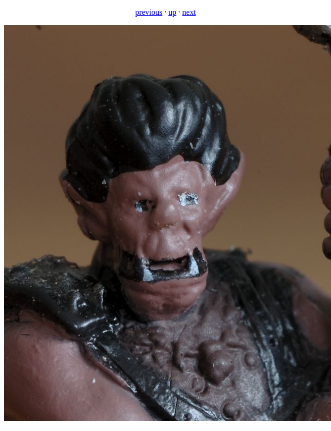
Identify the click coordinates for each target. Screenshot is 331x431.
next (189, 12)
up (172, 12)
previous (148, 12)
